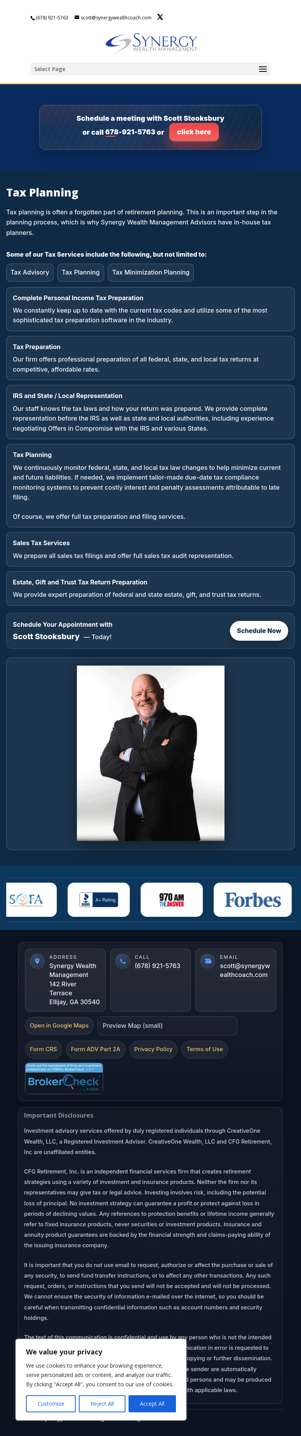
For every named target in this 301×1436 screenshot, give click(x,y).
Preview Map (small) (133, 1025)
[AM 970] (174, 900)
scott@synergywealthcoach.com (245, 970)
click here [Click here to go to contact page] (194, 132)
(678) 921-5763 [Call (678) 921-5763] (158, 966)
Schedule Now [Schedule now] (259, 631)
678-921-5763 (130, 132)
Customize (51, 1403)
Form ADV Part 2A (95, 1049)
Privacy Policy (153, 1049)
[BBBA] (101, 900)
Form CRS (43, 1049)
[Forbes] (255, 900)
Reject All (102, 1403)
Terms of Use (204, 1049)
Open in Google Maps (59, 1025)
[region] (101, 1379)
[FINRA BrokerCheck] (64, 1078)
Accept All (152, 1403)
